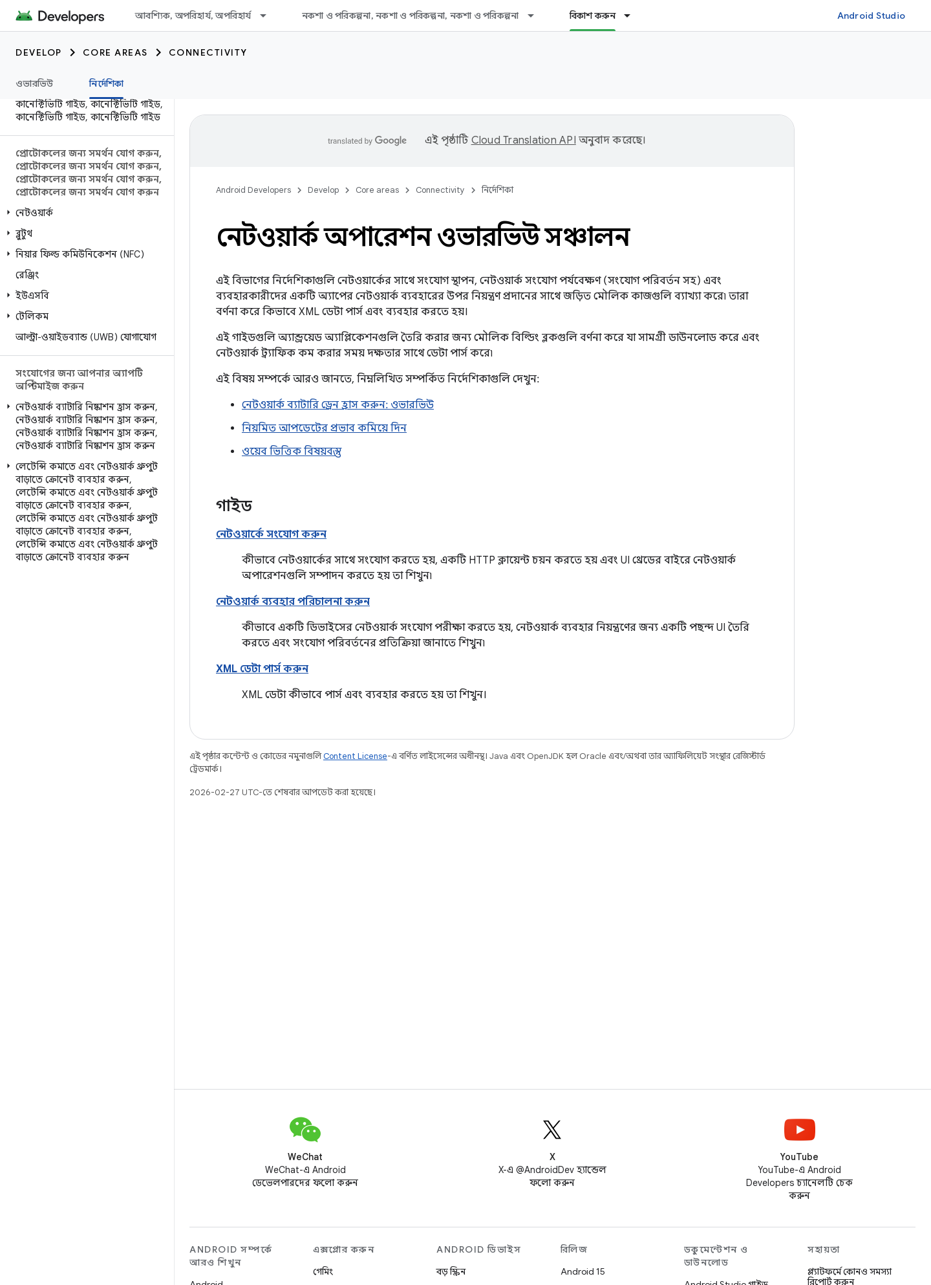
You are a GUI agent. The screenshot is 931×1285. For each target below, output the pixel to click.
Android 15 (583, 1271)
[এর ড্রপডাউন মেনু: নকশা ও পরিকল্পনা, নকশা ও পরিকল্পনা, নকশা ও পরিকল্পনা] (536, 15)
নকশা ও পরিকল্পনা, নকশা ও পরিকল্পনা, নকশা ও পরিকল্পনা (410, 15)
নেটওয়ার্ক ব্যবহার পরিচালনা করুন (293, 601)
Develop (39, 52)
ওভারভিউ (34, 83)
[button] (84, 213)
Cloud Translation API (523, 140)
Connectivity (208, 52)
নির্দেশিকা (497, 189)
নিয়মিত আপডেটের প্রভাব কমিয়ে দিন (324, 428)
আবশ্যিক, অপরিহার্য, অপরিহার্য (193, 15)
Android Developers (253, 189)
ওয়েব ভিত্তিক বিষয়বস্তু (291, 451)
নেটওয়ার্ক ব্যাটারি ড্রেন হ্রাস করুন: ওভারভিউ (338, 405)
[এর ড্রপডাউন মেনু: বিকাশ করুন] (632, 15)
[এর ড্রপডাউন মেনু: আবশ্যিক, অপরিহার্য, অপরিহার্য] (268, 15)
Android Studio (871, 15)
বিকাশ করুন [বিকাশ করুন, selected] (593, 15)
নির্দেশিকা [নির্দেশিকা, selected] (106, 83)
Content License (355, 756)
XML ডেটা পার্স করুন (262, 669)
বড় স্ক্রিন (451, 1271)
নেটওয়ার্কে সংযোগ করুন (271, 534)
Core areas (115, 52)
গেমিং (323, 1271)
